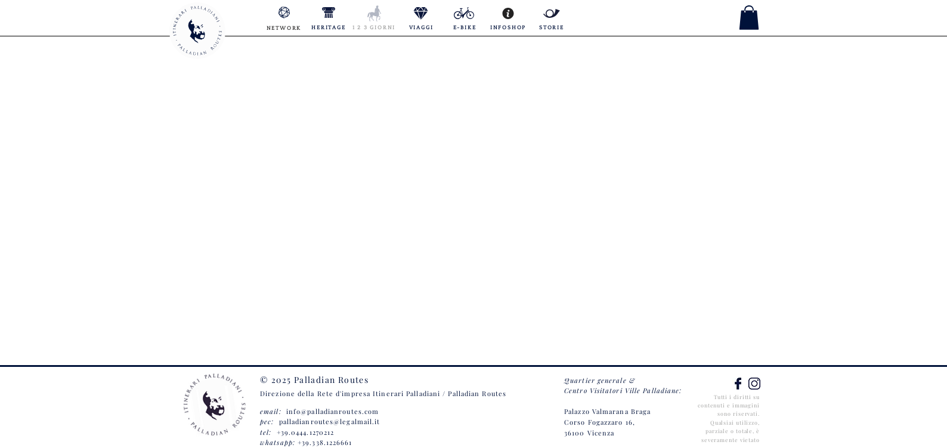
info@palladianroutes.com (332, 411)
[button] (749, 17)
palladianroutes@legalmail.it (329, 421)
